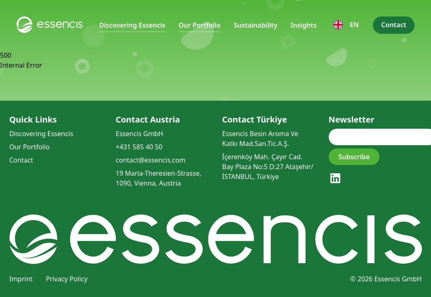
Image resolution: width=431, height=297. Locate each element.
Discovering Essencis (132, 25)
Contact (393, 24)
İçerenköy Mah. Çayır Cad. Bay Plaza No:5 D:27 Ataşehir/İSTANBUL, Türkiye (267, 166)
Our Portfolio (200, 25)
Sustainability (256, 25)
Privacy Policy (66, 278)
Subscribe (354, 156)
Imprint (21, 278)
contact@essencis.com (151, 160)
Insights (304, 25)
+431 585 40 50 (139, 146)
